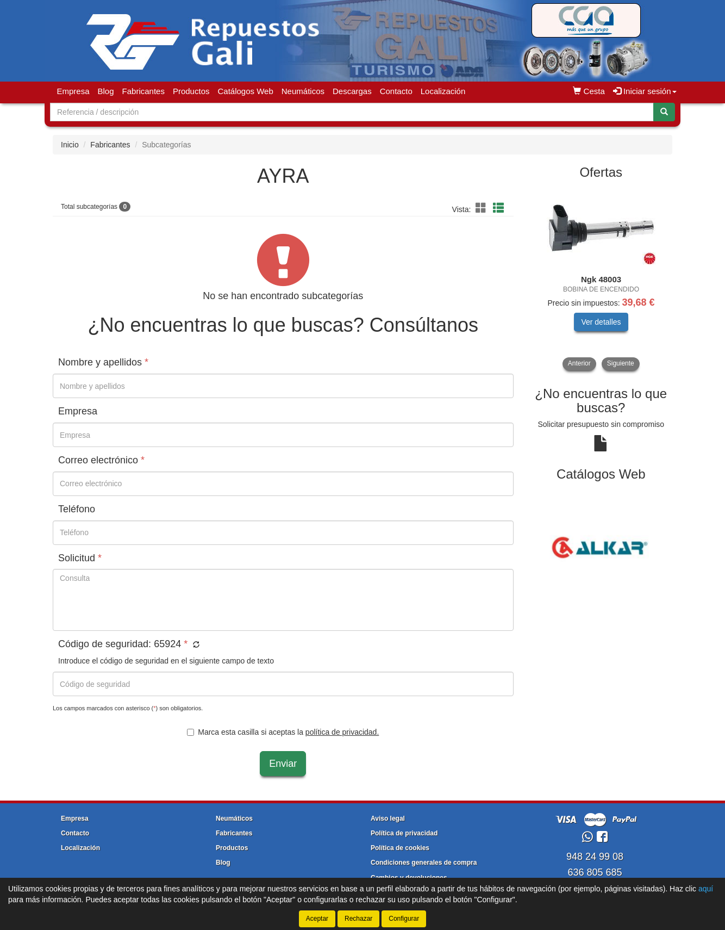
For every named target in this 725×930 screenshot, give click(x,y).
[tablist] (601, 279)
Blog (106, 91)
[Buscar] (664, 112)
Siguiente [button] (620, 363)
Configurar (404, 918)
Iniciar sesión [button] (645, 91)
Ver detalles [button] (601, 322)
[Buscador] (352, 112)
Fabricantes (143, 91)
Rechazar (358, 918)
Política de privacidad (404, 833)
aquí (705, 888)
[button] (482, 208)
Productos (191, 91)
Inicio (70, 144)
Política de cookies (400, 848)
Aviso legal (388, 818)
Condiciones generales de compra (424, 862)
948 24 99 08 (594, 856)
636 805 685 (594, 872)
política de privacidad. (342, 732)
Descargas (352, 91)
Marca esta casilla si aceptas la (283, 732)
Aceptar (317, 918)
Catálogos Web (245, 91)
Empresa (73, 91)
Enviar (283, 763)
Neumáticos (303, 91)
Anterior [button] (579, 363)
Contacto (396, 91)
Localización (443, 91)
